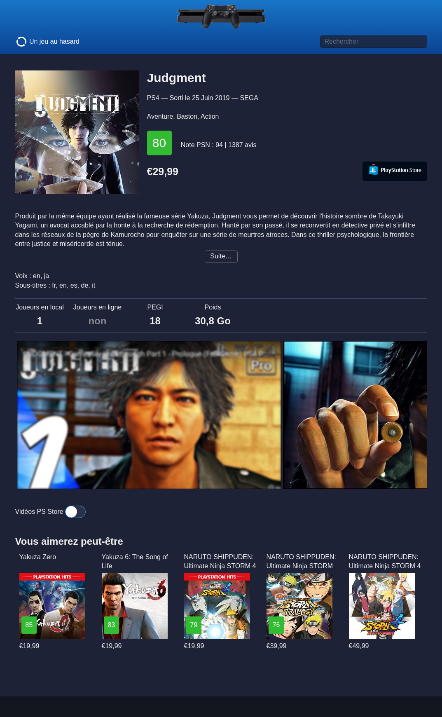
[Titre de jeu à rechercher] (373, 41)
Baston (187, 116)
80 (159, 143)
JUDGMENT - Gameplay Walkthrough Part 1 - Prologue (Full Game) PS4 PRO (147, 354)
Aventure (160, 116)
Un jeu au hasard (47, 41)
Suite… (221, 256)
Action (210, 116)
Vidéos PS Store (50, 511)
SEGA (249, 97)
